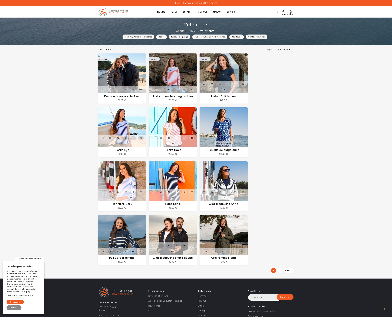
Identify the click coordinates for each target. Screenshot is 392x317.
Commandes (255, 266)
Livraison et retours (158, 241)
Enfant (201, 251)
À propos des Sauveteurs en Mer (165, 246)
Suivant (288, 216)
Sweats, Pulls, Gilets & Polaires (209, 37)
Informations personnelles (261, 256)
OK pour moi (15, 302)
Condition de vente (176, 292)
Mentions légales (195, 292)
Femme (202, 246)
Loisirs (201, 266)
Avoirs (251, 271)
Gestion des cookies (215, 292)
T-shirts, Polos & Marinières (138, 37)
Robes (161, 37)
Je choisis (14, 307)
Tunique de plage (179, 37)
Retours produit (256, 261)
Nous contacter (156, 251)
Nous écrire (104, 255)
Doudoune (236, 37)
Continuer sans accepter (29, 258)
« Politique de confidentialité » (20, 295)
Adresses (253, 276)
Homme (202, 241)
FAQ (150, 256)
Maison (202, 261)
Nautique (202, 256)
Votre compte (256, 251)
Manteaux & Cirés (256, 37)
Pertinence (284, 49)
